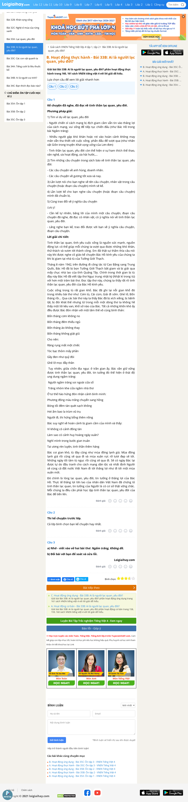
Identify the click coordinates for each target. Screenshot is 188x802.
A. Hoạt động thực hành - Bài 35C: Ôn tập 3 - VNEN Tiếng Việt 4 (82, 765)
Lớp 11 (47, 4)
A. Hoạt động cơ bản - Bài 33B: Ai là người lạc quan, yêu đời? (85, 606)
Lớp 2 (139, 4)
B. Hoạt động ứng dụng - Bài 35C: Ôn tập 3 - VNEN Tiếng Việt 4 (82, 761)
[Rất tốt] (131, 501)
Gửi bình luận (57, 740)
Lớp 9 (68, 4)
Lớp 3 (128, 4)
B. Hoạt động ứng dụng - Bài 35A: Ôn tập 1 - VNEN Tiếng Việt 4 (82, 775)
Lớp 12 (37, 4)
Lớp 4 (118, 4)
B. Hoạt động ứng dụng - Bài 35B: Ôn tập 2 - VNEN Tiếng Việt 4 (82, 768)
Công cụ (159, 4)
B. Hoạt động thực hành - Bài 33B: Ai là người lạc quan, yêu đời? (91, 59)
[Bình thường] (120, 501)
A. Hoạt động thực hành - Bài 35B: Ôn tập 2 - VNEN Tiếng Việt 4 (82, 772)
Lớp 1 (149, 4)
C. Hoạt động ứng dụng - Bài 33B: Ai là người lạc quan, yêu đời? (86, 595)
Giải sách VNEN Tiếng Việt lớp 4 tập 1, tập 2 (75, 47)
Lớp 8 (78, 4)
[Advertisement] (163, 136)
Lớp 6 (98, 4)
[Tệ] (115, 501)
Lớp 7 (88, 4)
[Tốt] (126, 501)
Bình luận (54, 579)
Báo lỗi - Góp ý (91, 628)
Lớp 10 (58, 4)
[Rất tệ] (110, 501)
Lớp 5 (108, 4)
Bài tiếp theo (109, 587)
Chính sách (26, 790)
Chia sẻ (68, 579)
